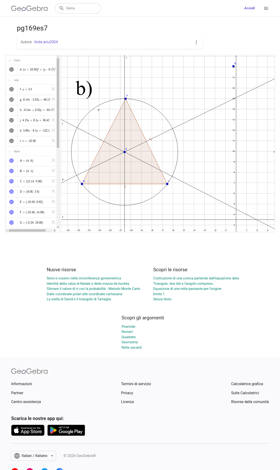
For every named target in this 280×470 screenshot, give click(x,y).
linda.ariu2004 (46, 42)
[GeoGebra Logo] (29, 8)
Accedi (249, 8)
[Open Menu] (266, 8)
